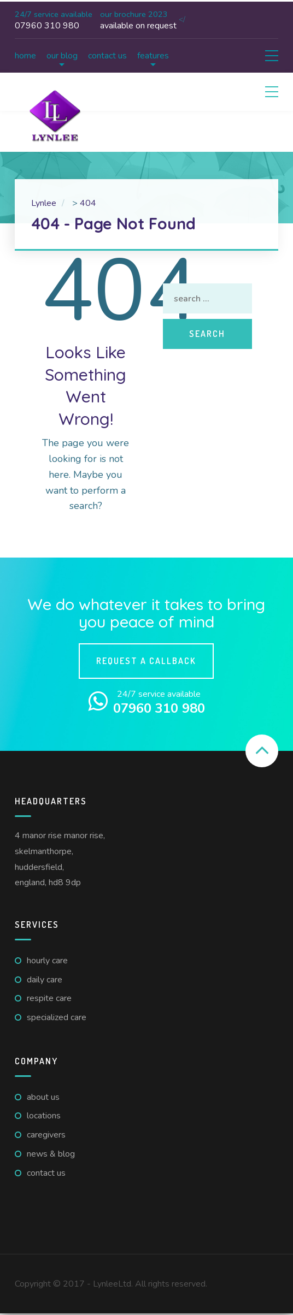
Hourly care (47, 961)
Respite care (49, 998)
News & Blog (51, 1154)
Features (153, 56)
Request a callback (146, 660)
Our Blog (62, 56)
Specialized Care (56, 1017)
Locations (44, 1116)
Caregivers (46, 1135)
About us (43, 1097)
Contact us (107, 56)
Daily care (44, 980)
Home (25, 56)
